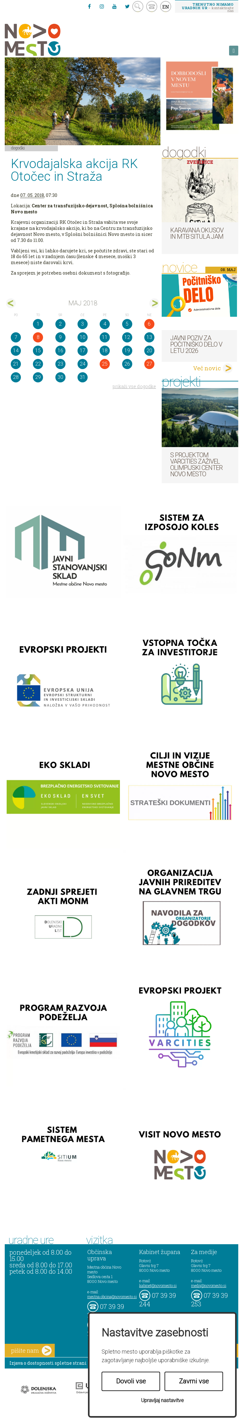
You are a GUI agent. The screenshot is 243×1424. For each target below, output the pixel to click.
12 (127, 337)
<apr (11, 303)
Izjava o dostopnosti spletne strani (48, 1363)
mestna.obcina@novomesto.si (112, 1296)
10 (82, 337)
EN (165, 6)
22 (38, 364)
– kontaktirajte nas (208, 7)
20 (149, 351)
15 (38, 351)
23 (60, 364)
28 (16, 377)
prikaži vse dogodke (134, 386)
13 (149, 337)
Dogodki (18, 148)
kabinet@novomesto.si (158, 1285)
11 (105, 337)
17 (82, 351)
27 (149, 364)
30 (60, 377)
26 (127, 364)
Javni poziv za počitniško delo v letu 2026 (196, 344)
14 (16, 351)
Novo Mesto (47, 40)
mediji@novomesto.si (208, 1285)
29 (38, 377)
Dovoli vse (131, 1381)
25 (105, 364)
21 (16, 364)
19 (127, 351)
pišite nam (31, 1351)
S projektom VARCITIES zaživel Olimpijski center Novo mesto (196, 464)
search (137, 6)
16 (60, 351)
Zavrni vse (194, 1381)
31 (82, 377)
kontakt (151, 6)
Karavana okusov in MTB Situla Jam (196, 233)
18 (105, 351)
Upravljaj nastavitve (162, 1400)
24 (82, 364)
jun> (154, 303)
